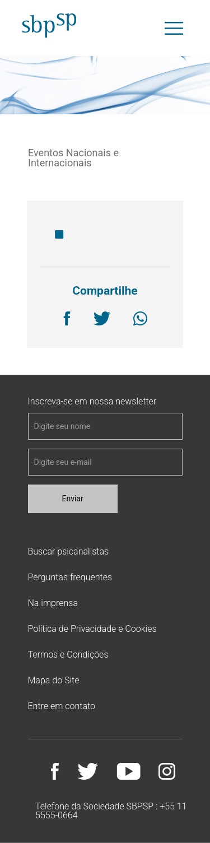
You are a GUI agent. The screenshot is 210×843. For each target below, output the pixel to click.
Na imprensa (53, 603)
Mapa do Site (54, 680)
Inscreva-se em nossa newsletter (92, 401)
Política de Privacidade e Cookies (92, 628)
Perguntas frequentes (70, 577)
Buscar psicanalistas (68, 551)
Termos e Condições (68, 654)
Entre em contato (61, 706)
